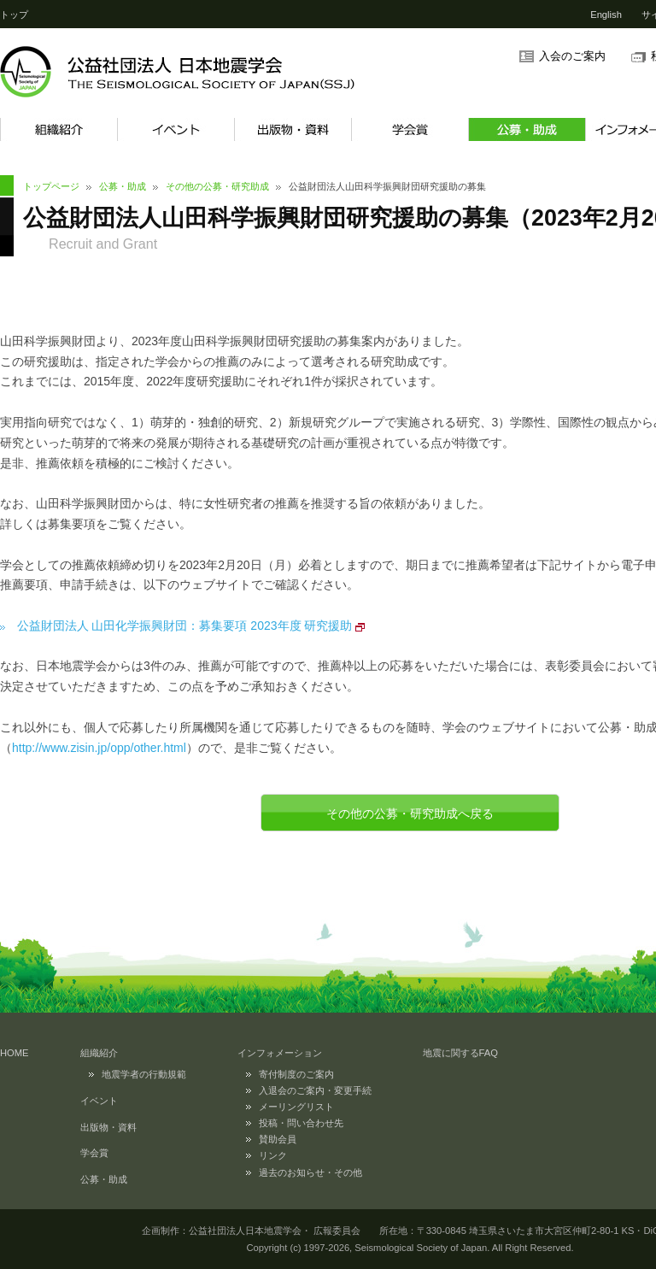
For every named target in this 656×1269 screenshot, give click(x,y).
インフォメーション (279, 1053)
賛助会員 (277, 1139)
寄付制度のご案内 (296, 1074)
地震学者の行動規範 (144, 1074)
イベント (175, 129)
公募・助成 (526, 129)
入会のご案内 (572, 56)
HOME (14, 1053)
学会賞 (409, 129)
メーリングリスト (296, 1107)
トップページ (51, 186)
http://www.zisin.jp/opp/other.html (99, 748)
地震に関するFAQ (460, 1053)
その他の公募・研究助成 (217, 186)
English (606, 14)
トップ (14, 14)
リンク (273, 1155)
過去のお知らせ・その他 (310, 1172)
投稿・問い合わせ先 (301, 1123)
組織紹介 (58, 129)
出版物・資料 (292, 129)
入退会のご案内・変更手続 (315, 1090)
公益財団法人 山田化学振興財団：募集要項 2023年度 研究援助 (185, 625)
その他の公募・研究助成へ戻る (410, 813)
